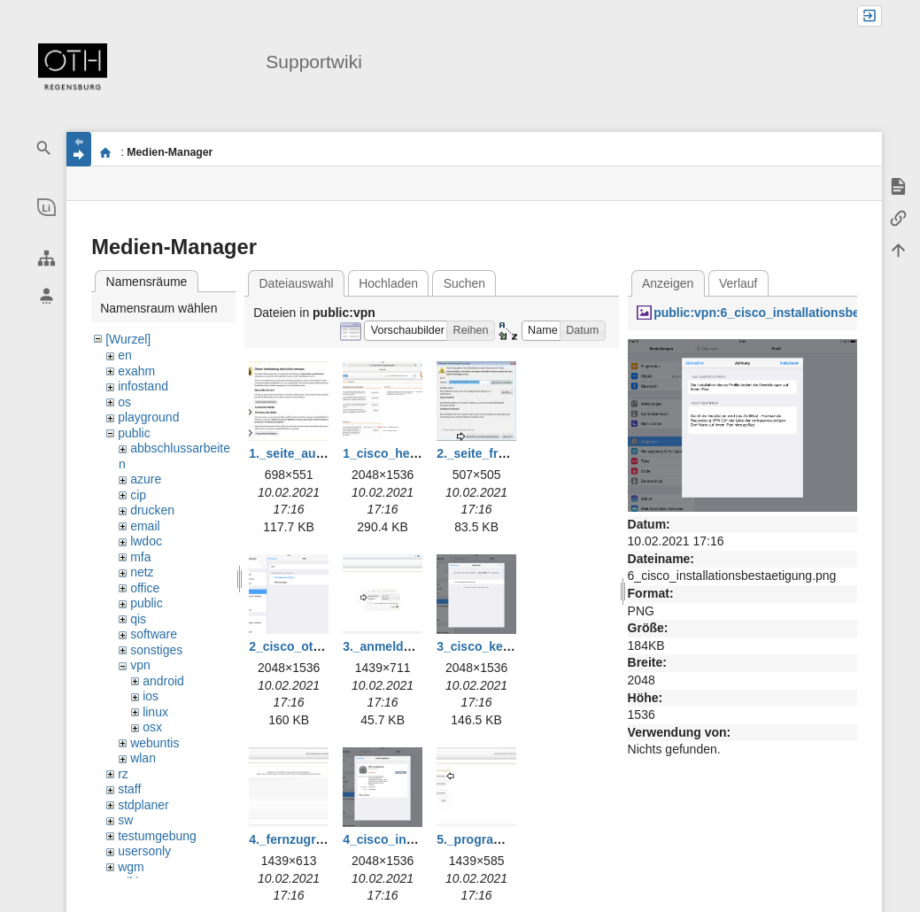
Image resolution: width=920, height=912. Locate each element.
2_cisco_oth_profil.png (316, 646)
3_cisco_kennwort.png (503, 646)
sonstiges (156, 650)
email (144, 526)
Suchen (464, 283)
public (134, 433)
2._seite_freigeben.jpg (502, 453)
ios (150, 696)
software (153, 634)
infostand (143, 386)
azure (145, 479)
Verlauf (738, 283)
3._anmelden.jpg (391, 646)
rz (123, 774)
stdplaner (143, 805)
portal (105, 152)
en (125, 355)
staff (129, 789)
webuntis (154, 743)
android (163, 681)
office (144, 588)
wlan (143, 758)
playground (148, 417)
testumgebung (157, 836)
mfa (140, 557)
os (124, 402)
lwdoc (146, 541)
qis (138, 619)
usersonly (144, 851)
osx (152, 727)
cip (138, 495)
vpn (140, 665)
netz (141, 572)
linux (155, 712)
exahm (136, 371)
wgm (131, 867)
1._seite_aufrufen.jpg (311, 453)
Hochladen (388, 283)
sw (125, 820)
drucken (152, 510)
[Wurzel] (128, 339)
